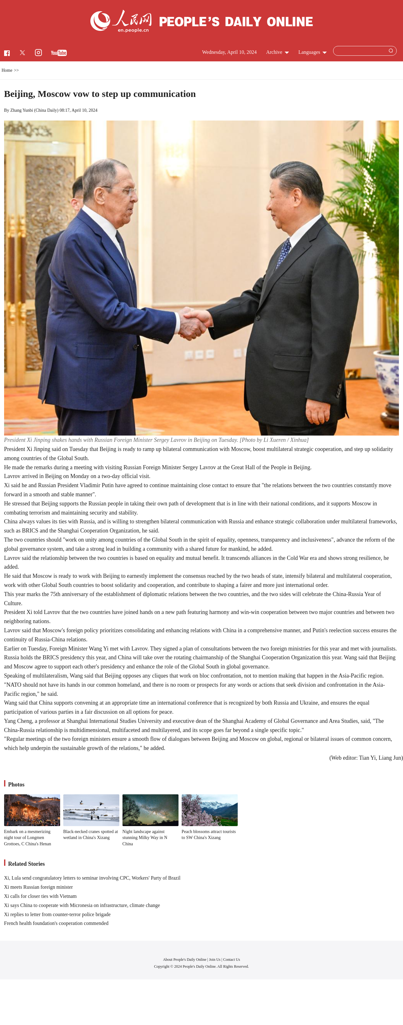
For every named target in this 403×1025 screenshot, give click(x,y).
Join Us (215, 959)
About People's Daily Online (185, 959)
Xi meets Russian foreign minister (38, 887)
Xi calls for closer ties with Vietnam (40, 896)
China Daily (46, 110)
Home (7, 70)
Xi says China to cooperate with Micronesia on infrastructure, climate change (82, 905)
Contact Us (231, 959)
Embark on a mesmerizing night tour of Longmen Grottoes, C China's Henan (27, 837)
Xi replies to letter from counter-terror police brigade (57, 914)
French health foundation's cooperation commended (56, 923)
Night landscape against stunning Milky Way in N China (144, 837)
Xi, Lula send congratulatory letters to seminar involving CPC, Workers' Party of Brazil (92, 878)
